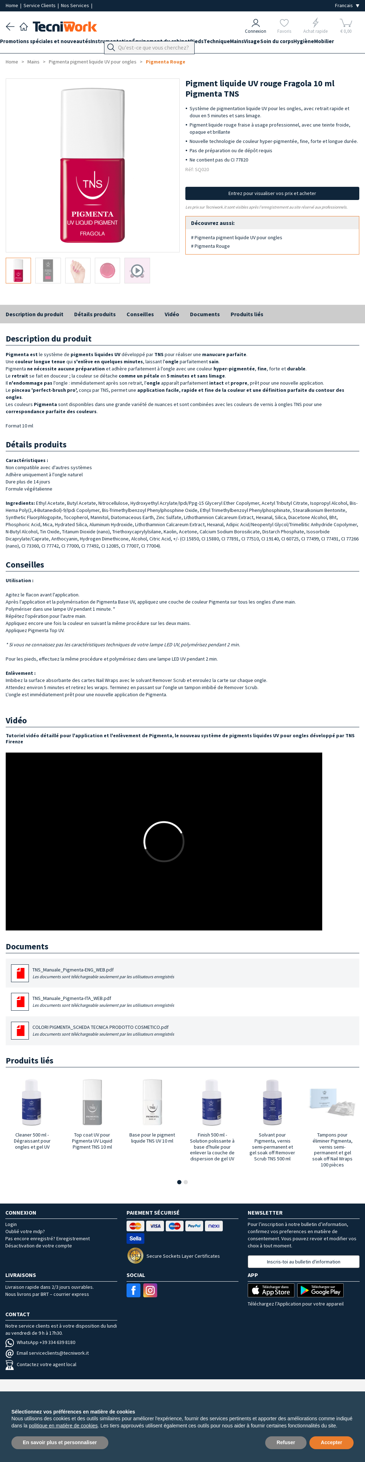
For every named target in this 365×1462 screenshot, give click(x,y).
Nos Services (75, 5)
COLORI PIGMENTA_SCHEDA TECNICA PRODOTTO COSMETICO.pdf (103, 1031)
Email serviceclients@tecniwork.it (47, 1353)
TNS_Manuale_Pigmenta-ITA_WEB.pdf (103, 1002)
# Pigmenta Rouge (210, 246)
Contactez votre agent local (40, 1364)
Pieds (219, 43)
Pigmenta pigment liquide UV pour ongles (93, 61)
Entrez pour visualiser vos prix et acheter (272, 193)
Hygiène (354, 43)
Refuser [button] (286, 1442)
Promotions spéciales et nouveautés (51, 43)
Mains (271, 43)
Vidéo (172, 314)
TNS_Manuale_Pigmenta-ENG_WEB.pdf (103, 973)
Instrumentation (122, 43)
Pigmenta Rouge (165, 61)
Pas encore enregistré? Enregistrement (47, 1238)
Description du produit (34, 314)
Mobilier (16, 56)
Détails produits (95, 314)
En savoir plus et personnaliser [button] (60, 1442)
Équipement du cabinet (178, 43)
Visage (291, 43)
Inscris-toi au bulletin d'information (303, 1261)
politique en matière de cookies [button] (63, 1425)
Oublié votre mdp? (25, 1231)
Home (12, 5)
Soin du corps (321, 43)
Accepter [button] (331, 1442)
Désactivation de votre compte (38, 1245)
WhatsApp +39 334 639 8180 (40, 1342)
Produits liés (247, 314)
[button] (179, 1182)
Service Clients (40, 5)
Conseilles (140, 314)
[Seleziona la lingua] (347, 5)
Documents (205, 314)
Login (11, 1224)
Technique (245, 43)
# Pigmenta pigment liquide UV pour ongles (236, 237)
